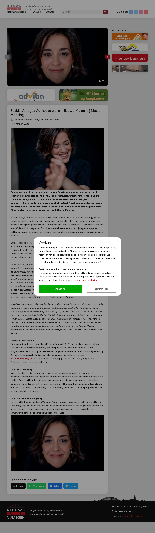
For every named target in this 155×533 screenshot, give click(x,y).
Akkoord (60, 288)
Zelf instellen (102, 288)
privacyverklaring (87, 280)
